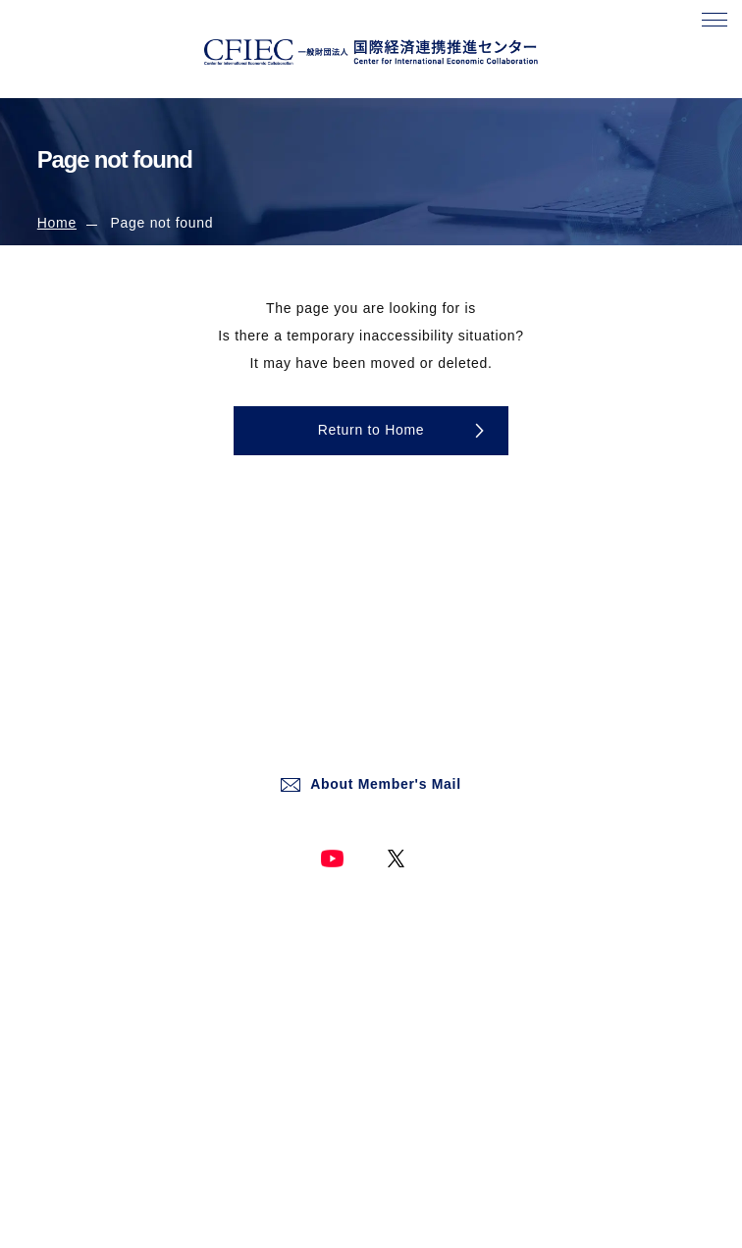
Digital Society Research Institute (133, 1033)
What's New (71, 1000)
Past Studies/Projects (99, 1135)
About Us (63, 965)
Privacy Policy (418, 965)
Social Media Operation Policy (465, 1033)
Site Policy (409, 932)
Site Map (403, 1067)
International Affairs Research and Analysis (162, 1067)
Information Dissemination (112, 1101)
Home (57, 223)
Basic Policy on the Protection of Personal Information (534, 1000)
